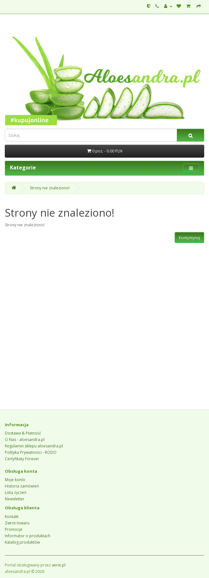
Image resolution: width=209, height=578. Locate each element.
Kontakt (12, 516)
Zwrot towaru (17, 523)
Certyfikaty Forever (22, 459)
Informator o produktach (27, 536)
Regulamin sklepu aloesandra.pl (34, 446)
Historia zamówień (22, 486)
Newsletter (14, 499)
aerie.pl (58, 565)
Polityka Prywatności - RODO (31, 452)
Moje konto (15, 479)
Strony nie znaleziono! (50, 188)
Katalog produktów (22, 542)
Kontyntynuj (189, 237)
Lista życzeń (15, 492)
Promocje (13, 529)
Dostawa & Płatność (23, 433)
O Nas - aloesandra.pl (25, 439)
